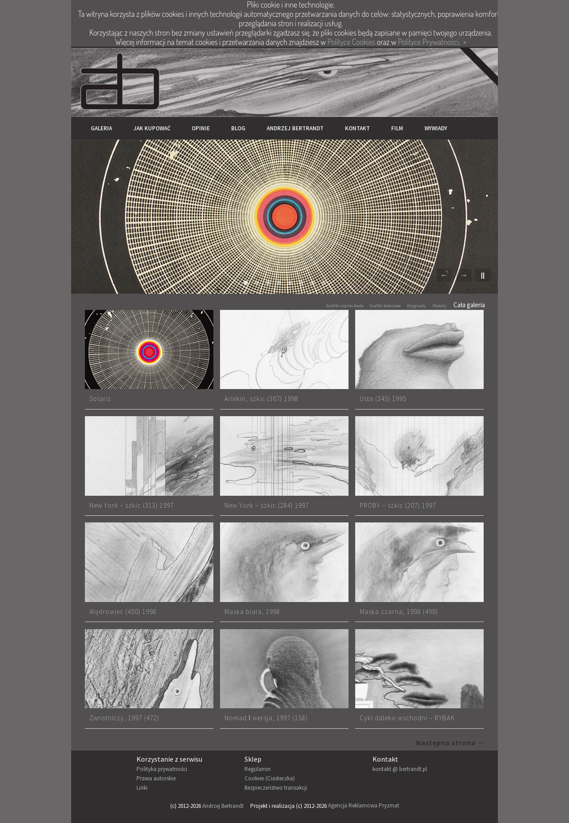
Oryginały (416, 306)
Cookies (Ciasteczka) (269, 778)
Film (397, 128)
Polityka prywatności (161, 769)
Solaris (100, 398)
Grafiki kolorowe (385, 306)
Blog (238, 128)
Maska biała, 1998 (252, 611)
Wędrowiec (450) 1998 (122, 611)
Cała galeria (469, 305)
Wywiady (436, 128)
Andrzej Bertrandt (295, 128)
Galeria (101, 128)
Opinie (201, 128)
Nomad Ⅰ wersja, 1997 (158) (266, 718)
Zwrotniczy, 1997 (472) (124, 718)
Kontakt (357, 128)
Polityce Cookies (351, 42)
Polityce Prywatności (428, 42)
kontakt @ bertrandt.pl (400, 769)
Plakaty (440, 306)
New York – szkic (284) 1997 (266, 505)
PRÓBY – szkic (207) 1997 (398, 505)
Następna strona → (450, 742)
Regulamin (257, 769)
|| (483, 275)
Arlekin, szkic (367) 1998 (261, 398)
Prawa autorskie (156, 778)
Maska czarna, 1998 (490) (399, 611)
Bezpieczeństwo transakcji (275, 787)
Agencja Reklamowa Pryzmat (363, 806)
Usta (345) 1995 (383, 398)
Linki (142, 787)
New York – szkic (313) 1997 (131, 505)
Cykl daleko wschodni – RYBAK (407, 718)
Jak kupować (151, 128)
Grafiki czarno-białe (344, 306)
